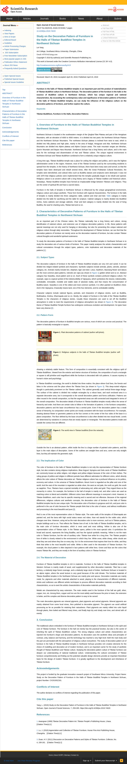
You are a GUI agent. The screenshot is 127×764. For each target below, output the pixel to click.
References (43, 714)
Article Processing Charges (14, 46)
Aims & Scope (9, 37)
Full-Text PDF (107, 28)
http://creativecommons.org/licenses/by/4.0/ (54, 65)
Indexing (7, 30)
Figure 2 (109, 302)
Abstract (105, 25)
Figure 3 (100, 386)
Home (9, 18)
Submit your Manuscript (105, 760)
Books (62, 18)
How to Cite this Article (110, 41)
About (99, 18)
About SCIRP (58, 755)
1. (37, 721)
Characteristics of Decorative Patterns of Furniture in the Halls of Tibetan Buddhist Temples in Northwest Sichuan (14, 117)
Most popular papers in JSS (14, 59)
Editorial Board (9, 40)
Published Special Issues (13, 79)
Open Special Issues (12, 76)
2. (37, 730)
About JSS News (10, 65)
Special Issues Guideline (13, 82)
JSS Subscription (10, 53)
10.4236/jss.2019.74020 (46, 31)
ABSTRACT (43, 82)
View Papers (8, 34)
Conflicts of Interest (48, 686)
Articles (27, 18)
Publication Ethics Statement (15, 62)
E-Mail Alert (9, 761)
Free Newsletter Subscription (15, 56)
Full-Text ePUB (107, 35)
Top (3, 90)
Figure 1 (95, 273)
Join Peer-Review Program (28, 761)
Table (109, 196)
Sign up (86, 760)
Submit (117, 18)
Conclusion (7, 127)
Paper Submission (11, 49)
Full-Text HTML (108, 32)
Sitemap (67, 755)
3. (37, 739)
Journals (44, 18)
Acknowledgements (48, 668)
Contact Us (74, 755)
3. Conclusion (44, 619)
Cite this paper (45, 699)
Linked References (109, 38)
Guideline (7, 43)
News (81, 18)
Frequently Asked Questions (14, 68)
